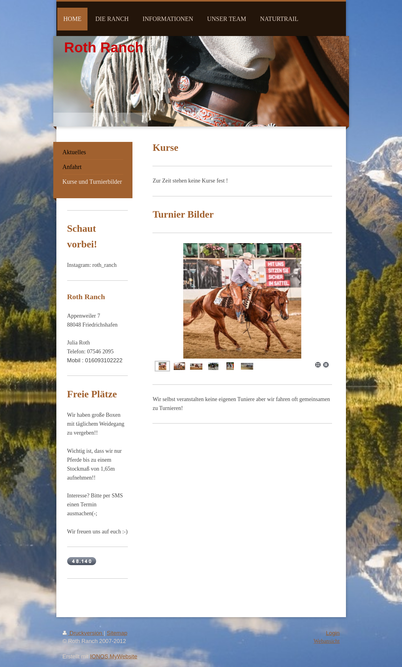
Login (333, 633)
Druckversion (83, 633)
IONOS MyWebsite (113, 656)
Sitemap (117, 633)
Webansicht (326, 641)
